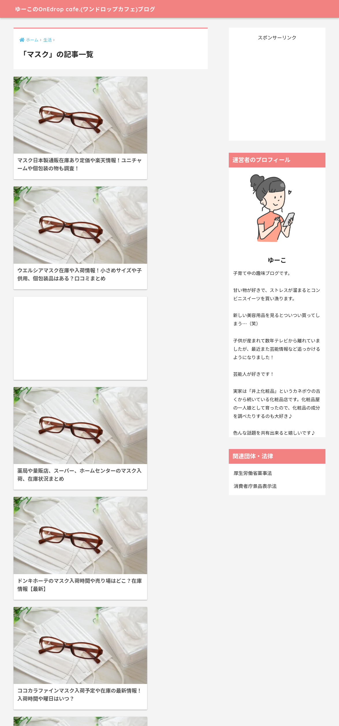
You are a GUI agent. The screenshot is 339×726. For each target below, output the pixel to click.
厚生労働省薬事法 (253, 472)
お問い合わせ (156, 709)
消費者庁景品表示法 (255, 485)
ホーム (87, 709)
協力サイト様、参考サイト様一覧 (226, 709)
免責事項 (182, 709)
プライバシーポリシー (119, 709)
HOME (169, 697)
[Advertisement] (60, 212)
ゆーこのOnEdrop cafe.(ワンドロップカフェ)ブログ (98, 9)
